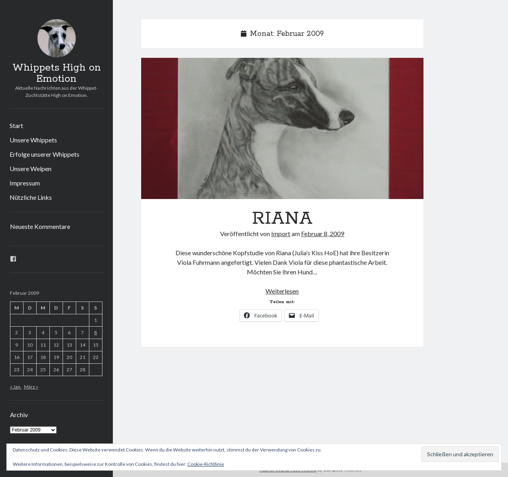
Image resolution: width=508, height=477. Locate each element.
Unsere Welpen (30, 168)
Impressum (25, 183)
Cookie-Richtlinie (205, 464)
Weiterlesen (282, 291)
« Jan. (16, 387)
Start (16, 125)
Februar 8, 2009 (322, 233)
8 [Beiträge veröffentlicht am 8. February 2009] (95, 332)
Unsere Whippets (33, 140)
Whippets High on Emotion (56, 73)
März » (31, 387)
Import (280, 233)
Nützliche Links (31, 197)
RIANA (282, 128)
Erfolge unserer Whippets (44, 154)
